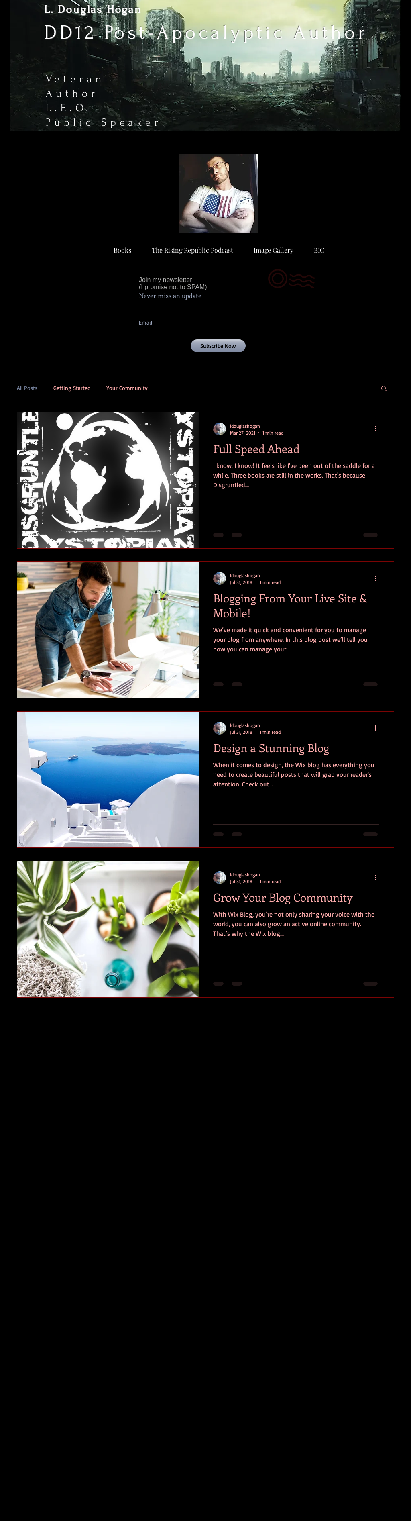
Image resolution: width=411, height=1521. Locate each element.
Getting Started (71, 387)
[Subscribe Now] (218, 345)
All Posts (27, 387)
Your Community (127, 387)
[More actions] (378, 429)
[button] (384, 389)
